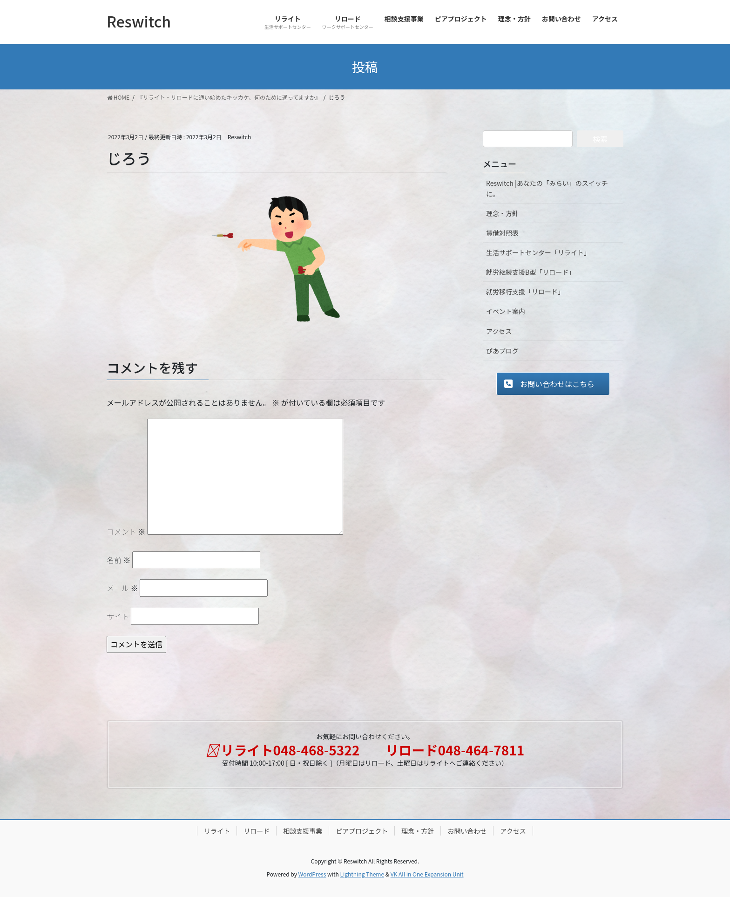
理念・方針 (502, 213)
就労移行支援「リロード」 (525, 291)
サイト (118, 616)
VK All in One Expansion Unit (427, 874)
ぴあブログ (502, 350)
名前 (119, 559)
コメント (126, 531)
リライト (217, 831)
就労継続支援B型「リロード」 (530, 272)
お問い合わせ (467, 831)
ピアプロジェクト (362, 831)
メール (122, 587)
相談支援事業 (302, 831)
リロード (256, 831)
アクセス (499, 331)
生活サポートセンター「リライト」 (538, 252)
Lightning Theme (362, 874)
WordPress (312, 874)
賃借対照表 (502, 233)
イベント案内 (505, 311)
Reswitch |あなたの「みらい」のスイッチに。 (547, 188)
